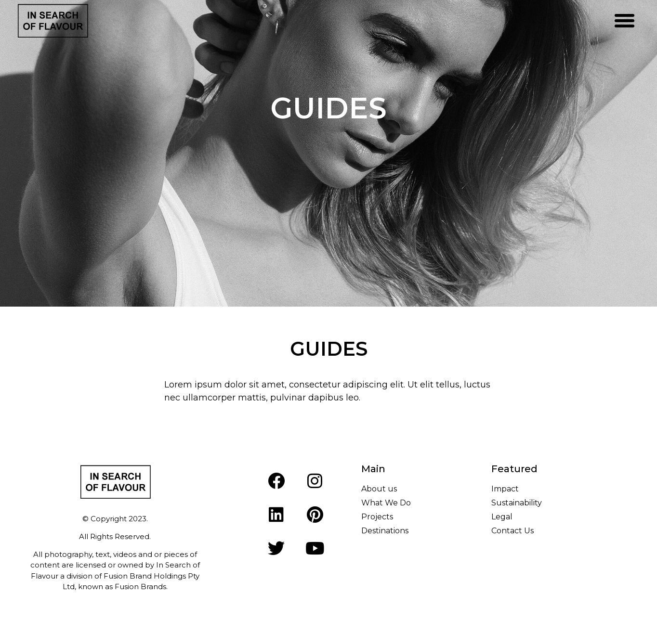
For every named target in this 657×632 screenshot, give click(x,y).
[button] (624, 20)
